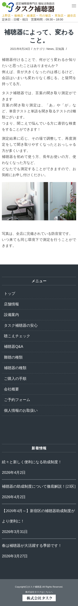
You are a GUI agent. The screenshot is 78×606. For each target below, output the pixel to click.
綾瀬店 (31, 15)
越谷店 (71, 15)
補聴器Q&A (13, 346)
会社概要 (11, 389)
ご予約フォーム (17, 400)
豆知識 (59, 48)
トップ (9, 294)
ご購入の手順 (15, 379)
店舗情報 (11, 304)
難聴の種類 (13, 357)
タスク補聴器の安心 (21, 325)
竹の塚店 (45, 15)
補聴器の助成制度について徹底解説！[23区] (39, 486)
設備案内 (11, 315)
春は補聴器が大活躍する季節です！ (32, 546)
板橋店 (18, 15)
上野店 (6, 15)
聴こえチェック (17, 336)
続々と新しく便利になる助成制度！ (32, 462)
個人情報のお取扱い (21, 410)
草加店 (59, 15)
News (50, 48)
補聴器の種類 (15, 368)
